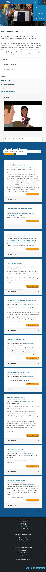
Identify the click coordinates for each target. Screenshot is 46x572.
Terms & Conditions (23, 564)
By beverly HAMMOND (13, 372)
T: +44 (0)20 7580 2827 (23, 539)
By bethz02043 (11, 480)
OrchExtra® (34, 239)
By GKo (9, 263)
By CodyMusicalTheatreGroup (16, 300)
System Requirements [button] (8, 84)
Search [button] (40, 2)
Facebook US (27, 568)
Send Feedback (40, 568)
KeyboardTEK (26, 239)
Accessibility (41, 564)
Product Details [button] (6, 88)
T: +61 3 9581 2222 (23, 555)
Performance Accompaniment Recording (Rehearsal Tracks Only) (21, 213)
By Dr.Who (10, 164)
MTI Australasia (39, 17)
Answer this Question (32, 194)
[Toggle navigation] (2, 2)
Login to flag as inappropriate (16, 165)
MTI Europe (39, 13)
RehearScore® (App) (28, 168)
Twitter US (31, 568)
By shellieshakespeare (13, 208)
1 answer (11, 199)
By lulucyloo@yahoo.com (14, 234)
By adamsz (10, 449)
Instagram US (34, 568)
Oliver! (20, 215)
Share (4, 76)
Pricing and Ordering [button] (8, 91)
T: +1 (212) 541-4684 (23, 526)
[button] (35, 2)
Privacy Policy (31, 564)
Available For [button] (5, 80)
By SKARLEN (10, 339)
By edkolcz (10, 397)
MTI (36, 10)
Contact (36, 564)
